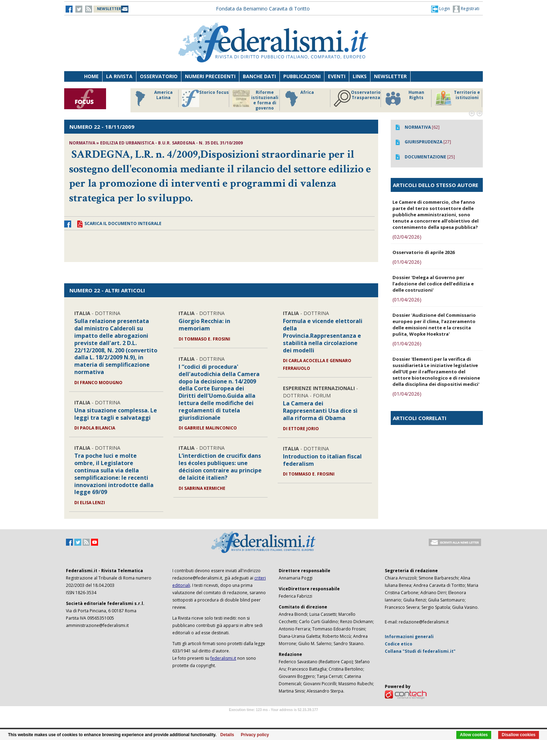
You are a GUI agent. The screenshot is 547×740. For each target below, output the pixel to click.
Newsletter (390, 76)
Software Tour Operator (273, 718)
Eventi (336, 76)
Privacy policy (255, 734)
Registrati (466, 9)
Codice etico (398, 644)
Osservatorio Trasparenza (357, 98)
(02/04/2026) (406, 236)
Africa (298, 98)
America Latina (152, 98)
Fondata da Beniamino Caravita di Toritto (263, 8)
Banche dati (259, 76)
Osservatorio (159, 76)
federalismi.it (223, 658)
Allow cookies (474, 734)
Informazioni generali (409, 637)
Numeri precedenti (210, 76)
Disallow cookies (518, 734)
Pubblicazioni (302, 76)
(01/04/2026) (406, 262)
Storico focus (205, 98)
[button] (440, 9)
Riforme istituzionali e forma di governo (255, 100)
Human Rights (404, 98)
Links (360, 76)
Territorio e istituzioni (457, 98)
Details (227, 734)
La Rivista (119, 76)
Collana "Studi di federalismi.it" (420, 651)
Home (91, 76)
